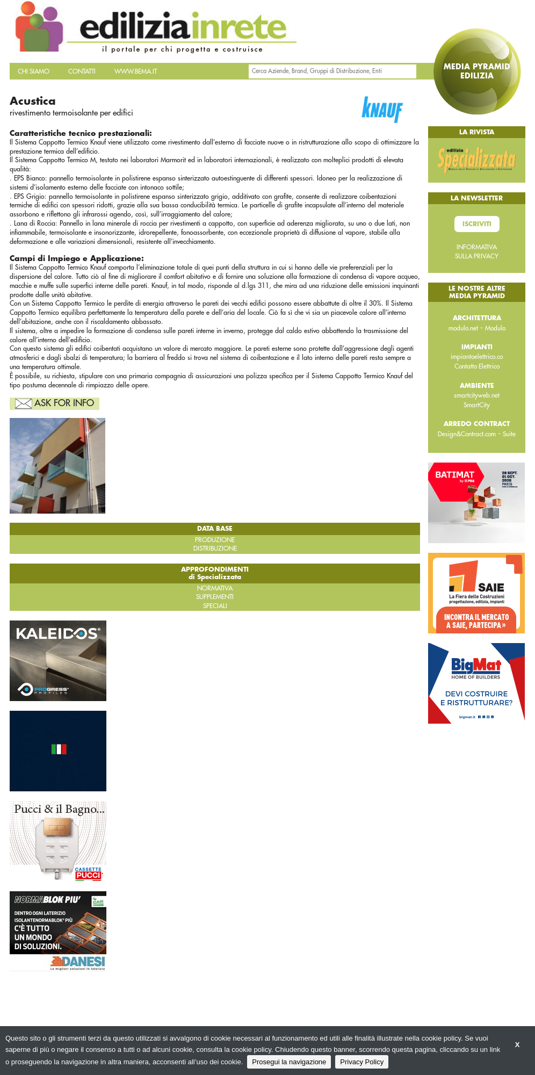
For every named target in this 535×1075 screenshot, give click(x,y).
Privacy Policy (362, 1062)
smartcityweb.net (477, 395)
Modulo (495, 328)
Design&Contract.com (467, 434)
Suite (509, 434)
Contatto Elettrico (477, 366)
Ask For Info (64, 403)
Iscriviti (476, 224)
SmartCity (477, 405)
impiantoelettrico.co (477, 356)
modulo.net (463, 328)
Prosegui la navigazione (289, 1062)
